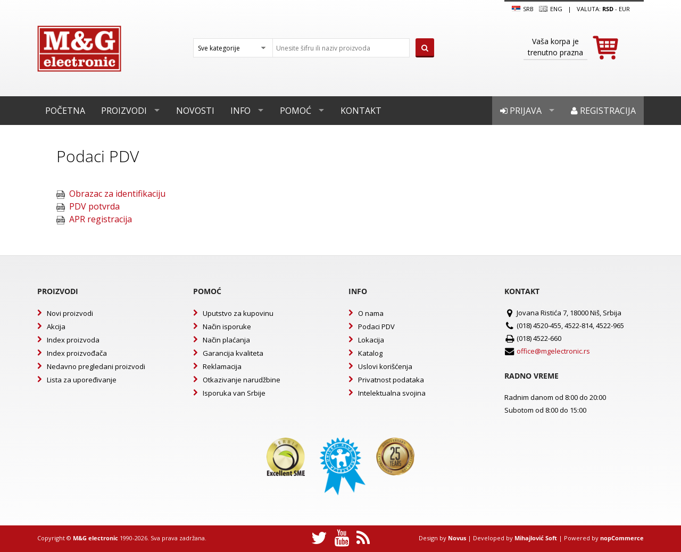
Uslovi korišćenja (385, 366)
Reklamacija (222, 366)
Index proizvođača (77, 353)
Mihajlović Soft (535, 538)
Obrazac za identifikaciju (117, 193)
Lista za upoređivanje (82, 379)
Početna (65, 110)
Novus (457, 538)
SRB (523, 9)
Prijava (521, 110)
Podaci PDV (376, 326)
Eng (550, 9)
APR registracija (100, 219)
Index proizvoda (73, 340)
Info (240, 110)
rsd (607, 9)
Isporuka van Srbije (234, 393)
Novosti (195, 110)
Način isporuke (227, 326)
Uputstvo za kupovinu (238, 313)
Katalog (370, 353)
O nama (371, 313)
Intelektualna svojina (392, 393)
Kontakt (360, 110)
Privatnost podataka (391, 379)
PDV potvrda (94, 206)
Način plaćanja (226, 340)
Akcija (56, 326)
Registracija (603, 110)
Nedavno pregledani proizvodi (96, 366)
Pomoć (295, 110)
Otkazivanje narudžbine (241, 379)
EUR (624, 9)
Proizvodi (124, 110)
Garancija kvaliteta (233, 353)
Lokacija (371, 340)
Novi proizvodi (70, 313)
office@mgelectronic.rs (553, 351)
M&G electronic (95, 538)
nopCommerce (622, 538)
